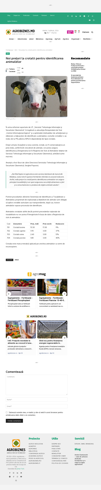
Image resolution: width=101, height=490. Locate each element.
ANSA (17, 265)
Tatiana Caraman (12, 73)
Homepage (9, 50)
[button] (88, 32)
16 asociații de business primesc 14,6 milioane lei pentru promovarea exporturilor (78, 78)
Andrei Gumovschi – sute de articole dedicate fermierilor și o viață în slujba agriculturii (81, 464)
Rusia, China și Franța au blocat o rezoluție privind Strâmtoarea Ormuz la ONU (78, 67)
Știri (16, 50)
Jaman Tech (20, 474)
